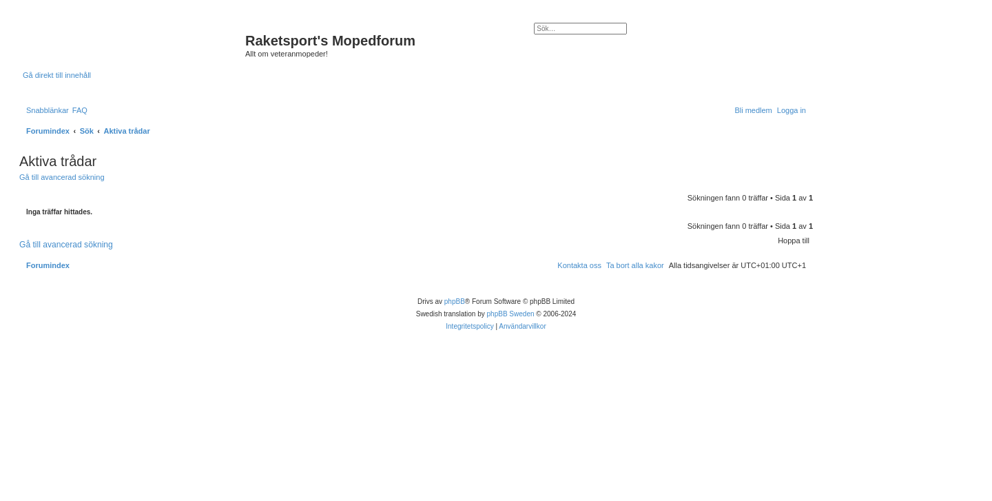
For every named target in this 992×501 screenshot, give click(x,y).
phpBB (454, 301)
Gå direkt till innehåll (57, 75)
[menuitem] (79, 110)
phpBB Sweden (511, 314)
